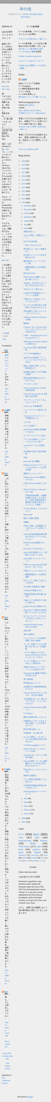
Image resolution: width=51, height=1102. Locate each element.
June (26, 228)
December (28, 206)
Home (5, 1057)
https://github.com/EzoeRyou (30, 110)
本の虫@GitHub (35, 14)
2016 (24, 176)
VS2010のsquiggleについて (34, 745)
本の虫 (25, 9)
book (21, 849)
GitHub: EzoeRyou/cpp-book (30, 56)
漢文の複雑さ (29, 634)
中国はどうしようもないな (34, 571)
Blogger (30, 1097)
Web (4, 339)
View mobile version (7, 1066)
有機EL (26, 522)
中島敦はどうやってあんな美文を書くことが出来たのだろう (34, 723)
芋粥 (25, 458)
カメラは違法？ (30, 426)
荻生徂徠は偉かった (32, 729)
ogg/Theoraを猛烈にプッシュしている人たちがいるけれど (34, 359)
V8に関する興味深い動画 (34, 587)
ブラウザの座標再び (32, 354)
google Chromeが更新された (35, 606)
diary (36, 834)
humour (43, 840)
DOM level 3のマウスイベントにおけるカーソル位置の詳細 (35, 467)
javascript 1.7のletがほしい (34, 549)
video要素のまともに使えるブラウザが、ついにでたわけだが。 (35, 701)
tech (45, 855)
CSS (42, 858)
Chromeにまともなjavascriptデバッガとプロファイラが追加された (35, 329)
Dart (20, 861)
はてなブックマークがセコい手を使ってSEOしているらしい (34, 618)
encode (33, 858)
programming (25, 840)
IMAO (33, 843)
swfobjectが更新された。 (33, 590)
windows (36, 849)
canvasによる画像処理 (32, 406)
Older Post (8, 1056)
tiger (6, 350)
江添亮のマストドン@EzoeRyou (32, 113)
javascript (35, 855)
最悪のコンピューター (33, 473)
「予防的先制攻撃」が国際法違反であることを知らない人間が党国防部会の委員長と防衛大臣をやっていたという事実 (34, 500)
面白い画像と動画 (31, 518)
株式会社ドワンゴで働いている (32, 97)
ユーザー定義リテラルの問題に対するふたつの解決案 (34, 646)
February (27, 810)
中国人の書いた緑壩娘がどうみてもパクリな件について (34, 528)
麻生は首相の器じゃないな (34, 717)
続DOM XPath (29, 273)
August (27, 221)
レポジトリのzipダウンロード (31, 61)
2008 (24, 818)
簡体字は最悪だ (30, 776)
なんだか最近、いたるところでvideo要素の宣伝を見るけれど (35, 739)
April (26, 802)
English (37, 852)
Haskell (40, 861)
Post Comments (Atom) (6, 1080)
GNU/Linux (24, 846)
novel (27, 861)
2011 (24, 195)
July (26, 225)
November (28, 209)
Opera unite (27, 514)
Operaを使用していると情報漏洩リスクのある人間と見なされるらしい (35, 763)
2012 (24, 191)
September (28, 217)
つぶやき (27, 422)
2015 (24, 180)
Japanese (22, 855)
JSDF (24, 858)
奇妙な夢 (27, 631)
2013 (24, 187)
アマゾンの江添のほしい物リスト (33, 39)
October (27, 213)
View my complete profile (29, 149)
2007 (24, 822)
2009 (24, 202)
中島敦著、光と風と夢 (33, 733)
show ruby (6, 89)
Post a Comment (7, 1044)
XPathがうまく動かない (33, 289)
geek (33, 861)
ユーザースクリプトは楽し (34, 435)
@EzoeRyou (25, 17)
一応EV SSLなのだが (32, 245)
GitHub (25, 14)
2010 (24, 199)
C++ (21, 834)
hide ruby (5, 86)
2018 (24, 169)
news (21, 837)
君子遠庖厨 (28, 679)
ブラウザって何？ (31, 384)
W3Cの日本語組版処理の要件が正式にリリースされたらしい (35, 536)
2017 (24, 172)
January (27, 814)
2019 (24, 165)
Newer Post (6, 1053)
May (26, 798)
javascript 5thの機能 (31, 461)
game (21, 852)
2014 (24, 184)
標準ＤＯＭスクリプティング (7, 363)
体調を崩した (29, 232)
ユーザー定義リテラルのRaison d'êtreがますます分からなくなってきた (35, 654)
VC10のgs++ (28, 713)
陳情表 (26, 323)
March (26, 806)
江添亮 (7, 410)
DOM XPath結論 (30, 241)
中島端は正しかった (32, 683)
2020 (24, 161)
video (39, 846)
